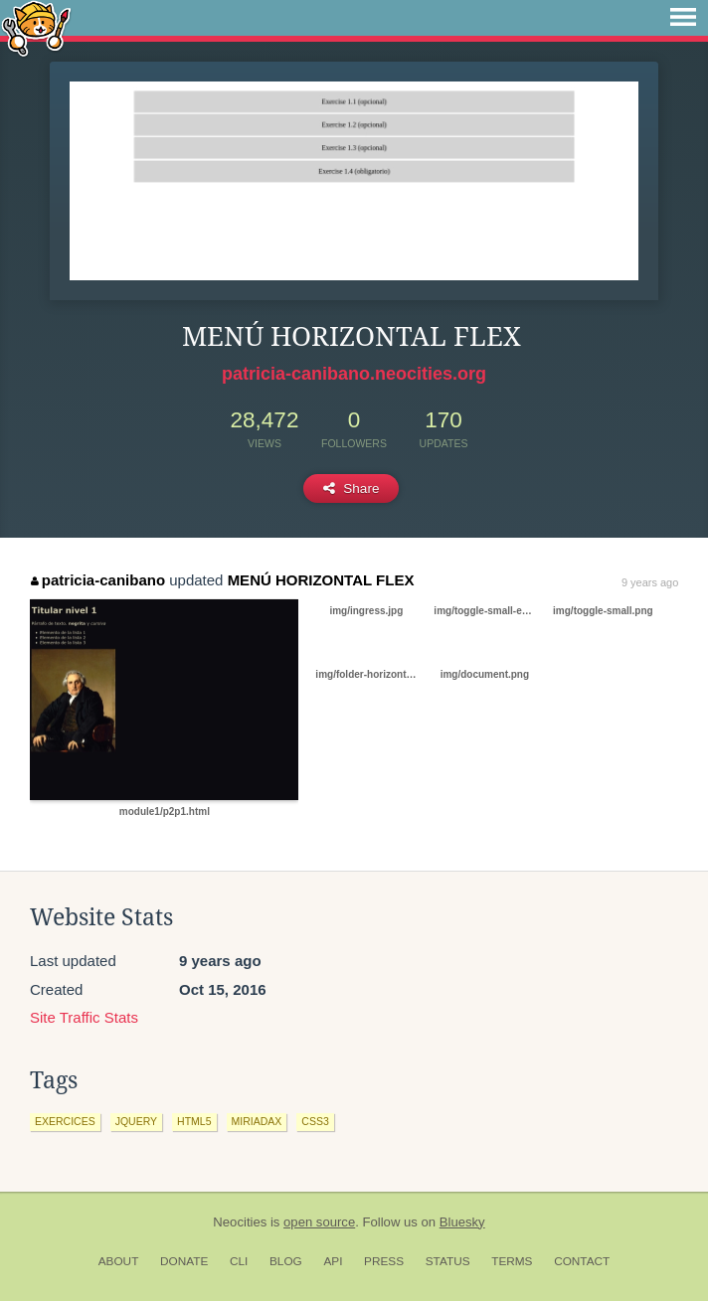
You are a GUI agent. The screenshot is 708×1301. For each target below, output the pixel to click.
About (118, 1261)
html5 (194, 1121)
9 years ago (649, 582)
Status (448, 1261)
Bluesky (462, 1222)
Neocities (239, 1222)
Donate (184, 1261)
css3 (314, 1121)
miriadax (257, 1121)
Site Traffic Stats (84, 1017)
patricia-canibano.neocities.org (354, 374)
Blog (285, 1261)
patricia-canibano (98, 579)
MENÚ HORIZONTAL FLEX (321, 579)
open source (319, 1222)
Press (384, 1261)
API (332, 1261)
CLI (239, 1261)
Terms (511, 1261)
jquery (136, 1121)
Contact (582, 1261)
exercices (65, 1121)
